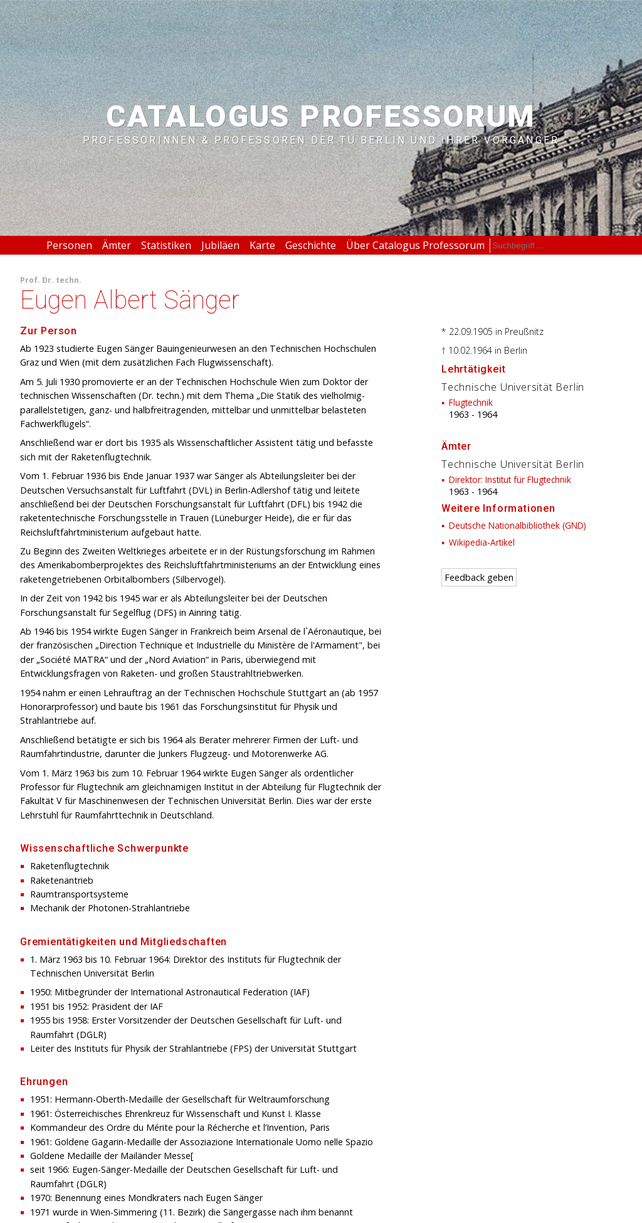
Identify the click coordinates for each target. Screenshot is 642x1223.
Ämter (116, 245)
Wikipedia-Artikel (482, 542)
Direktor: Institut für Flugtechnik (510, 479)
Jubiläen (220, 245)
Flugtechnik (471, 402)
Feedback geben (479, 577)
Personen (69, 245)
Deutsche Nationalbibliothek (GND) (517, 525)
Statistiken (166, 245)
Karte (262, 245)
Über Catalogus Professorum (415, 245)
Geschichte (310, 245)
